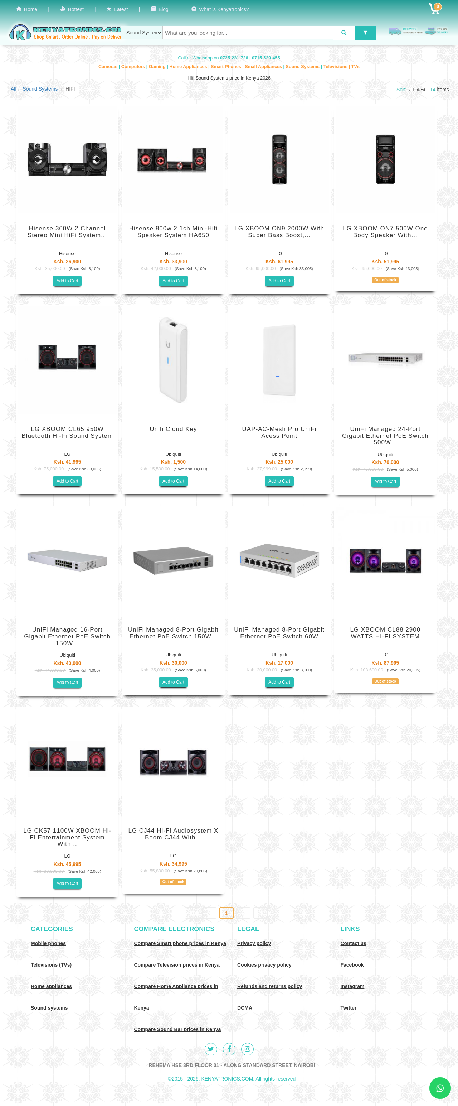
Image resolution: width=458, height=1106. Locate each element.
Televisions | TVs (341, 66)
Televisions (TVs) (51, 965)
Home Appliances (188, 66)
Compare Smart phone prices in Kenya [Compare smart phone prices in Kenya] (180, 943)
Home (26, 9)
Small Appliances (264, 66)
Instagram (353, 986)
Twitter (349, 1008)
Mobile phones (48, 943)
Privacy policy (254, 943)
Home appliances (51, 986)
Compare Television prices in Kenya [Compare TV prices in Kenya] (177, 965)
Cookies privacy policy (264, 965)
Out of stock (385, 280)
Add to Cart (67, 280)
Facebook (352, 965)
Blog (160, 9)
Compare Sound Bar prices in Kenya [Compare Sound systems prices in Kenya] (177, 1029)
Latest (117, 9)
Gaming (158, 66)
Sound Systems (303, 66)
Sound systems (49, 1008)
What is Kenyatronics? (220, 9)
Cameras (108, 66)
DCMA (244, 1008)
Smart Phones (226, 66)
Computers (133, 66)
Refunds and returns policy (269, 986)
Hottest (72, 9)
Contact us (353, 943)
